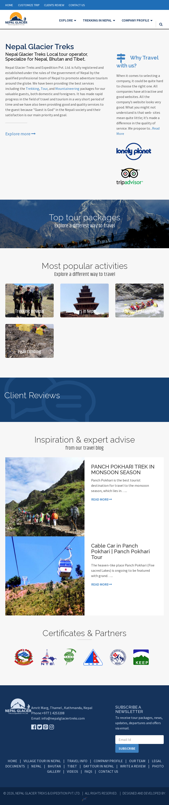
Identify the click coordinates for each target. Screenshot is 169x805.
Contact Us (108, 771)
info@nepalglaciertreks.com (63, 718)
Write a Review (133, 766)
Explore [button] (66, 20)
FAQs (88, 771)
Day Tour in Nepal (98, 766)
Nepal (36, 766)
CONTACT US (77, 5)
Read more (101, 499)
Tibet (72, 766)
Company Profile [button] (135, 20)
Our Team (137, 761)
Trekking (32, 88)
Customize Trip (29, 5)
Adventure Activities (139, 311)
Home (9, 5)
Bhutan (54, 766)
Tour (44, 88)
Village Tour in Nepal (42, 761)
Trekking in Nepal (29, 311)
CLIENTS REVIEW (54, 5)
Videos (72, 771)
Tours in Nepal (84, 311)
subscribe (127, 748)
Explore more (20, 133)
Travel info (77, 761)
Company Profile (108, 761)
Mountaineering (67, 88)
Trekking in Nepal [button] (97, 20)
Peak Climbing (29, 352)
